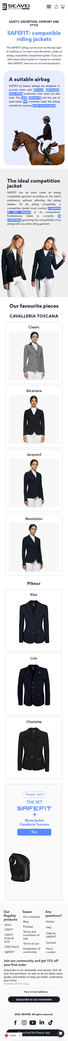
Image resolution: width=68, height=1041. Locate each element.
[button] (48, 6)
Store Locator (51, 950)
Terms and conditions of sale (31, 935)
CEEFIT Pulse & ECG (9, 938)
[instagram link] (24, 1022)
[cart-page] (63, 7)
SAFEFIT (9, 952)
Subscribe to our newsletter (34, 999)
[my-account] (56, 7)
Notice (50, 921)
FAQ (48, 927)
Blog (26, 921)
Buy (34, 832)
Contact (51, 943)
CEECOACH (11, 947)
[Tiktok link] (50, 1022)
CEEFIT (8, 929)
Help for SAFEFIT (51, 935)
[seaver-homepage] (16, 6)
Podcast (28, 926)
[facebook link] (15, 1022)
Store (7, 925)
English (10, 1035)
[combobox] (12, 1035)
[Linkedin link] (41, 1022)
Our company (31, 917)
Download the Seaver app (34, 1032)
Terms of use (31, 943)
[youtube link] (33, 1024)
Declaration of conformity (31, 950)
